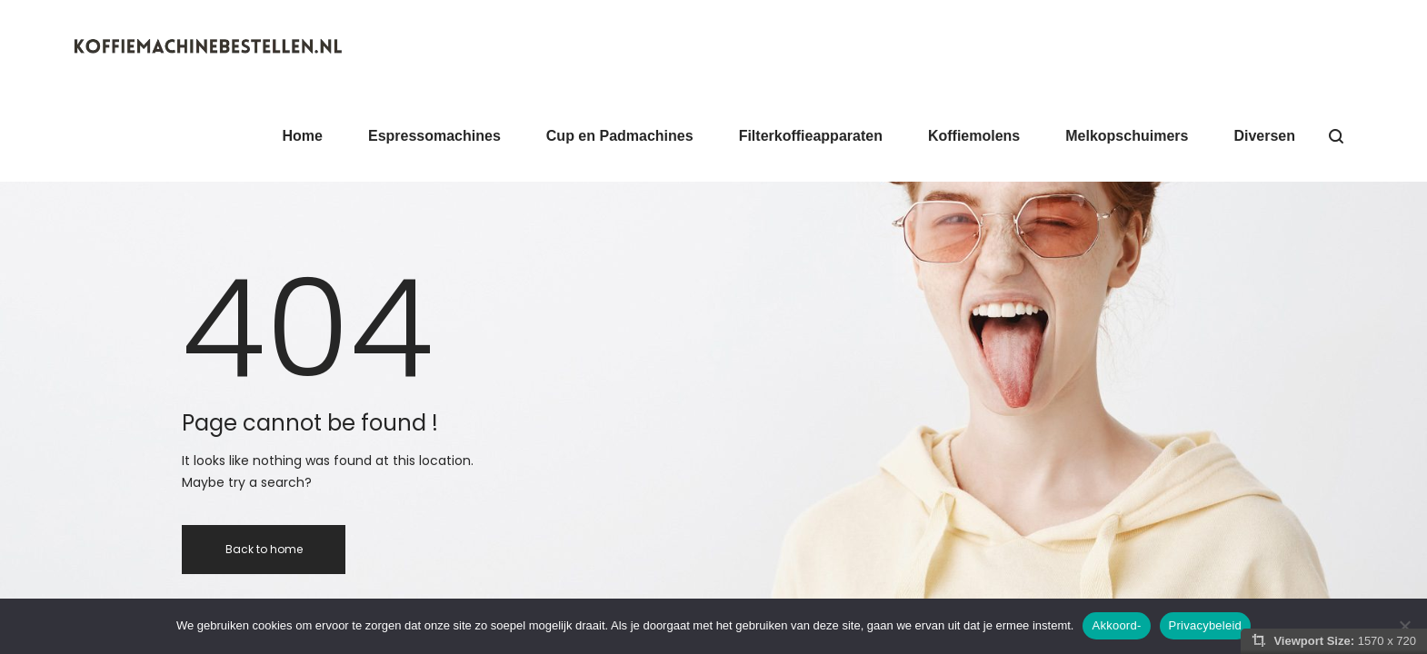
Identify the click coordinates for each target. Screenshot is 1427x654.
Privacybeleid (1205, 625)
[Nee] (1404, 626)
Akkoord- (1116, 625)
